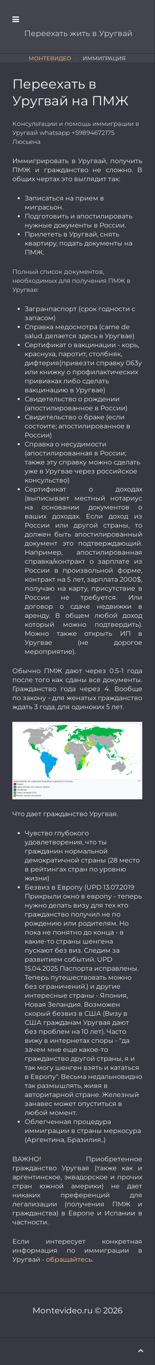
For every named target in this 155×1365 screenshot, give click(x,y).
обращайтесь (69, 1259)
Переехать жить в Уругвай (77, 33)
